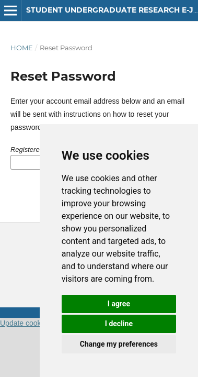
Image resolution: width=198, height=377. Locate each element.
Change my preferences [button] (119, 344)
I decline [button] (119, 323)
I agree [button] (119, 304)
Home (21, 47)
